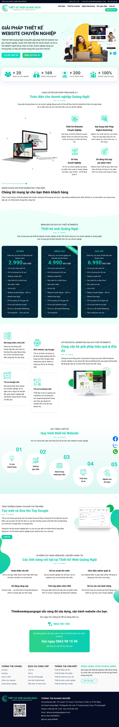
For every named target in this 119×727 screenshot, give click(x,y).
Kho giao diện (102, 6)
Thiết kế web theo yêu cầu (64, 677)
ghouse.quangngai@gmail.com (93, 1)
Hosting (4, 673)
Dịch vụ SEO (6, 677)
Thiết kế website (73, 6)
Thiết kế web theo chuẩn (64, 684)
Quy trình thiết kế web (36, 680)
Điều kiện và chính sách (37, 684)
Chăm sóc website (8, 680)
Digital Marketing (88, 6)
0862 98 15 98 (73, 1)
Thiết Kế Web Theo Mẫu (63, 673)
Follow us (112, 1)
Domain (5, 670)
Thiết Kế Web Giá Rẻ (62, 670)
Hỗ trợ (30, 673)
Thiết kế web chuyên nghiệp (65, 680)
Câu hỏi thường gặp (35, 677)
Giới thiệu (61, 6)
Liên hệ (112, 6)
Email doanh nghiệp (9, 684)
